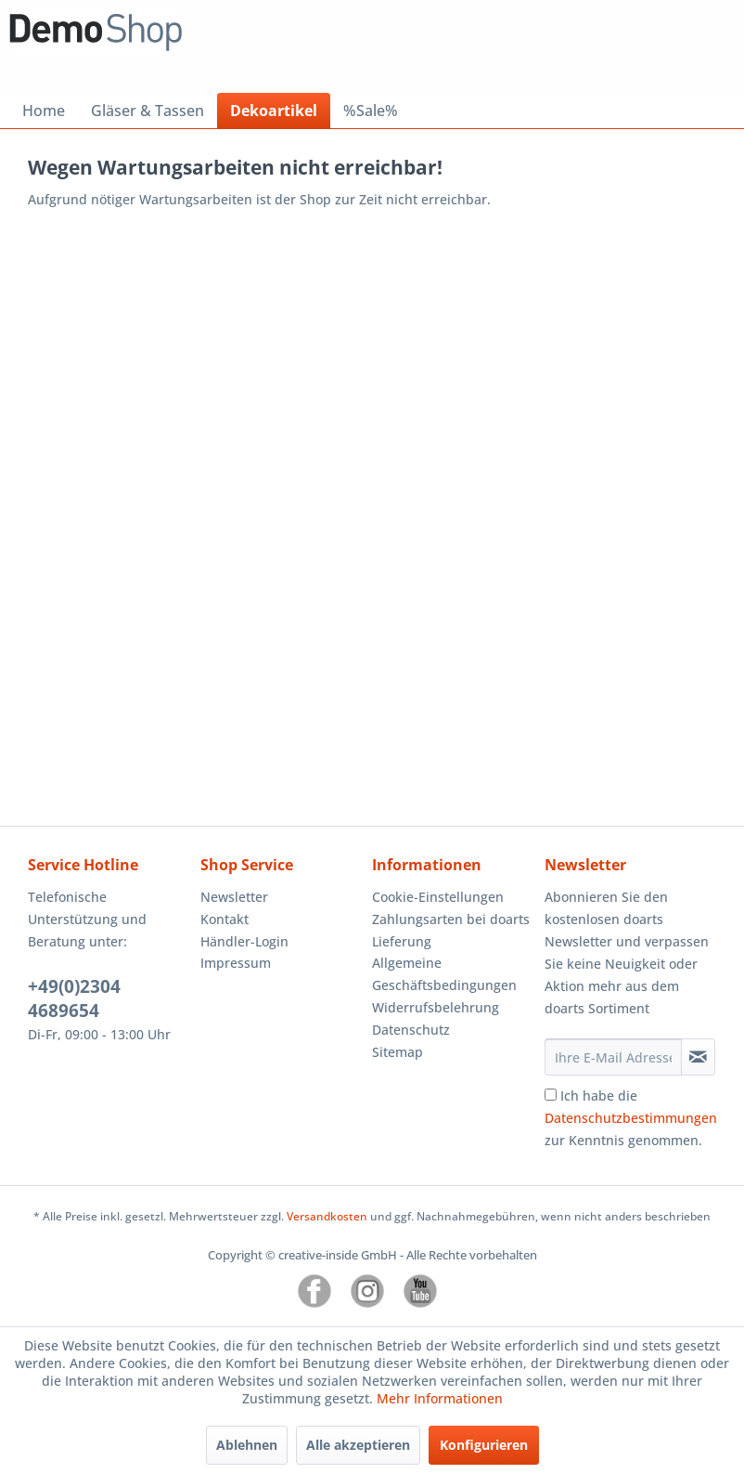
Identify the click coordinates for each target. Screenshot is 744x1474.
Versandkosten (327, 1216)
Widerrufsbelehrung (435, 1007)
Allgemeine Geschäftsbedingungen (444, 974)
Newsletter (234, 897)
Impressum (235, 963)
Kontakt (224, 919)
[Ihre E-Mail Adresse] (613, 1057)
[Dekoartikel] (273, 110)
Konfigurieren (484, 1445)
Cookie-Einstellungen (438, 897)
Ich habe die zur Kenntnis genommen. (631, 1118)
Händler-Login (244, 941)
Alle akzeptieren (358, 1445)
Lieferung (401, 941)
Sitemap (397, 1052)
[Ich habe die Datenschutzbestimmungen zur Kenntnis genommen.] (551, 1095)
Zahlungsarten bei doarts (451, 919)
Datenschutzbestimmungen (631, 1118)
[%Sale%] (370, 110)
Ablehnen (246, 1445)
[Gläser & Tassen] (147, 110)
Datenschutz (411, 1029)
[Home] (43, 110)
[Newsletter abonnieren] (698, 1057)
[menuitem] (43, 110)
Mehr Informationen (440, 1398)
